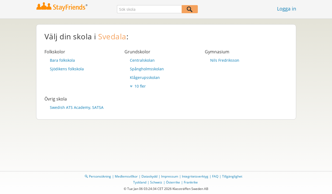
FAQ (215, 176)
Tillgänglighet (232, 176)
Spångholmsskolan (147, 68)
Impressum (169, 176)
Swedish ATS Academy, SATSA (76, 107)
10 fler (138, 86)
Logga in (286, 8)
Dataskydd (149, 176)
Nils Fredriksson (224, 60)
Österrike (173, 182)
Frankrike (191, 182)
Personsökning (100, 176)
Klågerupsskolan (145, 77)
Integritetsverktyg (195, 176)
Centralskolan (142, 60)
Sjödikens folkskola (67, 68)
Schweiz (156, 182)
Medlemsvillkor (126, 176)
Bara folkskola (62, 60)
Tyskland (139, 182)
